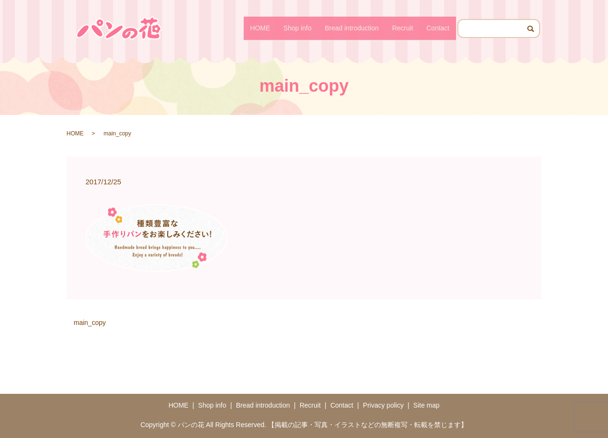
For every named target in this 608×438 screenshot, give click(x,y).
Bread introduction (352, 28)
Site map (426, 405)
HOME (260, 28)
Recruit (402, 28)
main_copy (90, 322)
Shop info (298, 28)
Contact (438, 28)
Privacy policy (383, 405)
